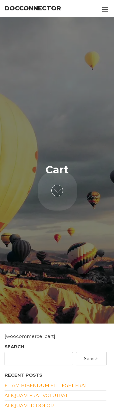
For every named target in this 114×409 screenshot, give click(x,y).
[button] (105, 9)
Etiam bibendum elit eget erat (46, 385)
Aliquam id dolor (29, 405)
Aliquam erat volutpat (36, 395)
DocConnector (33, 8)
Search (14, 346)
